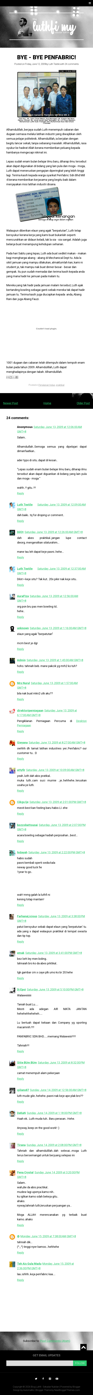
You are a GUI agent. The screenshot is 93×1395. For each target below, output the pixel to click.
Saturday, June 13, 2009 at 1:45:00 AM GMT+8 (55, 660)
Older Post (83, 403)
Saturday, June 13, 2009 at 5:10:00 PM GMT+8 (55, 989)
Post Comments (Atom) (55, 1341)
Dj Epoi (21, 989)
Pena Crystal (25, 1172)
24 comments (72, 64)
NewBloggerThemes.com (67, 1390)
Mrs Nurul (23, 683)
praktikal (60, 385)
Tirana (21, 1145)
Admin (21, 660)
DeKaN (21, 1113)
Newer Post (10, 403)
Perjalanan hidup (46, 385)
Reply (20, 493)
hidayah (22, 852)
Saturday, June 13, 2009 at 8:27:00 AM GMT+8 (57, 742)
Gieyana (22, 742)
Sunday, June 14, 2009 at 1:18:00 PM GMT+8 (54, 1113)
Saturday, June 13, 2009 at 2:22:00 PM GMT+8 (56, 852)
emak (20, 953)
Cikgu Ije (22, 802)
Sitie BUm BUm (27, 1062)
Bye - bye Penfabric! (46, 57)
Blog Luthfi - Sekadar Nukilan (45, 1386)
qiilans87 (23, 1090)
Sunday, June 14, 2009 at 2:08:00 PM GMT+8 (54, 1145)
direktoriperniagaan (30, 710)
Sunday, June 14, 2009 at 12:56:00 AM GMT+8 (58, 1090)
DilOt (20, 532)
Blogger (76, 1386)
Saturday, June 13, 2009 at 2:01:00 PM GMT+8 (57, 802)
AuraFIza (23, 596)
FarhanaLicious (27, 916)
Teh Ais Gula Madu (29, 1263)
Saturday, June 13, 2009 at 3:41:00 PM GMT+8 (53, 953)
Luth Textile (54, 64)
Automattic (28, 1390)
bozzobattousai (27, 825)
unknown (23, 628)
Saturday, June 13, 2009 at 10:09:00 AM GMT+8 (55, 770)
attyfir (21, 770)
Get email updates (46, 1355)
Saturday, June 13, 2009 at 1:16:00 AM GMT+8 (58, 628)
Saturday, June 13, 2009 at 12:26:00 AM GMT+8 (54, 532)
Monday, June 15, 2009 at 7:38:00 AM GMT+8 (48, 1236)
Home (47, 403)
